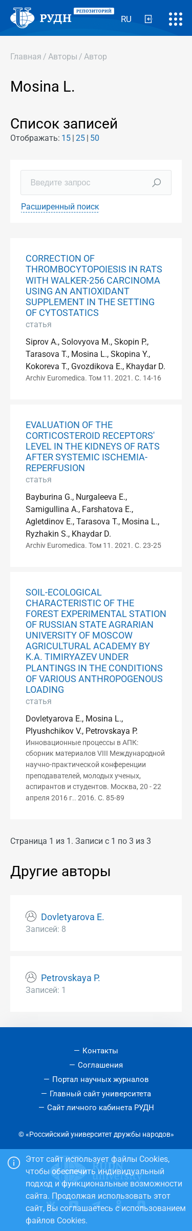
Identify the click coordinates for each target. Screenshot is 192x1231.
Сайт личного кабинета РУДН (100, 1107)
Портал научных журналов (100, 1079)
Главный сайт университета (100, 1093)
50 (94, 138)
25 (80, 138)
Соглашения (100, 1065)
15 (66, 138)
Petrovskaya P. (70, 978)
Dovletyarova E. (72, 917)
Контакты (100, 1050)
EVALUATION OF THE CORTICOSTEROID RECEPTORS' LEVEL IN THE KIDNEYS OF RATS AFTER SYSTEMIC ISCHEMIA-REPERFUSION (93, 446)
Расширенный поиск (60, 206)
